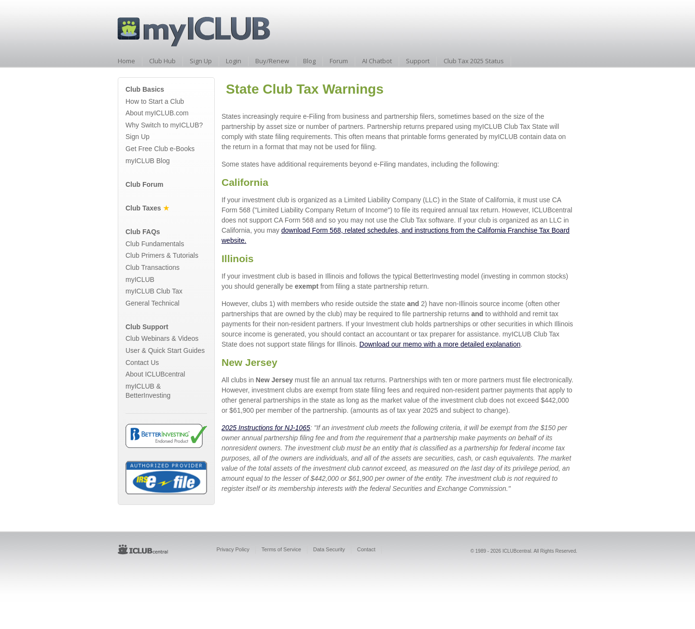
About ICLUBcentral (155, 374)
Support (418, 60)
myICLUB (139, 279)
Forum (339, 60)
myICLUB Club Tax (153, 291)
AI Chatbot (377, 60)
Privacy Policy (232, 549)
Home (126, 60)
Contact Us (142, 362)
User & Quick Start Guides (165, 350)
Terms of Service (281, 549)
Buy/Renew (272, 60)
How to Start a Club (154, 101)
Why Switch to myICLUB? (164, 125)
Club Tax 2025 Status (474, 60)
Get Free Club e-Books (160, 149)
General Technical (152, 303)
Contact (366, 549)
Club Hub (162, 60)
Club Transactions (152, 267)
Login (233, 60)
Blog (309, 60)
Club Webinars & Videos (161, 338)
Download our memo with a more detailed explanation (440, 344)
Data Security (329, 549)
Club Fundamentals (154, 244)
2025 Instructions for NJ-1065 (266, 428)
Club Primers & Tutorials (161, 255)
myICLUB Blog (147, 161)
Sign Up (201, 60)
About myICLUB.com (157, 113)
